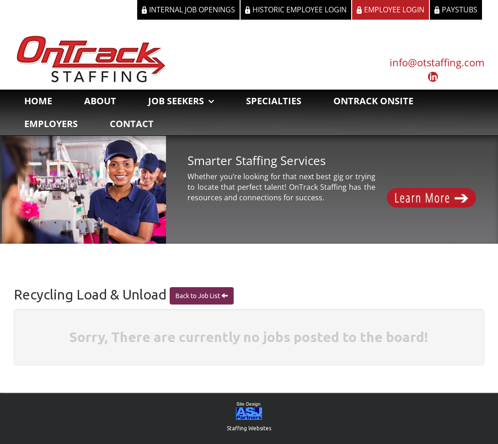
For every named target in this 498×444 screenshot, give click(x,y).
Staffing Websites (249, 428)
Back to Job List (198, 296)
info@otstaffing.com (437, 62)
